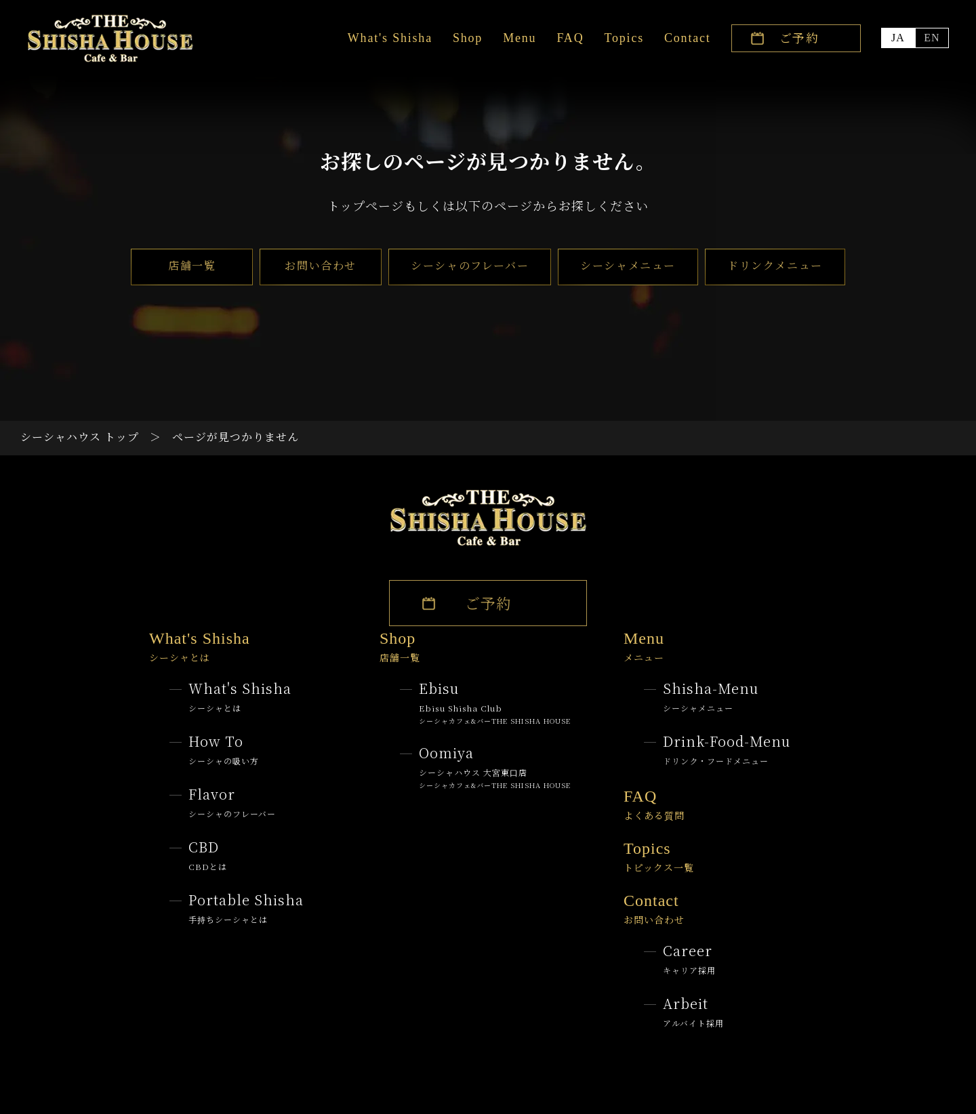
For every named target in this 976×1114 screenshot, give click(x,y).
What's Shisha (390, 38)
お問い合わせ (321, 265)
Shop (468, 38)
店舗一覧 (192, 265)
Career (689, 958)
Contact (687, 38)
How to (223, 749)
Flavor (232, 802)
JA (898, 37)
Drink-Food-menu (726, 749)
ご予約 (799, 37)
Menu (519, 38)
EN (931, 37)
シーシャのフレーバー (470, 265)
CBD (207, 855)
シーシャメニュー (628, 265)
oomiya (495, 766)
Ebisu (495, 702)
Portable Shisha (246, 908)
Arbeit (693, 1011)
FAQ (570, 38)
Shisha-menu (710, 696)
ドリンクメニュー (775, 265)
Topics (624, 38)
